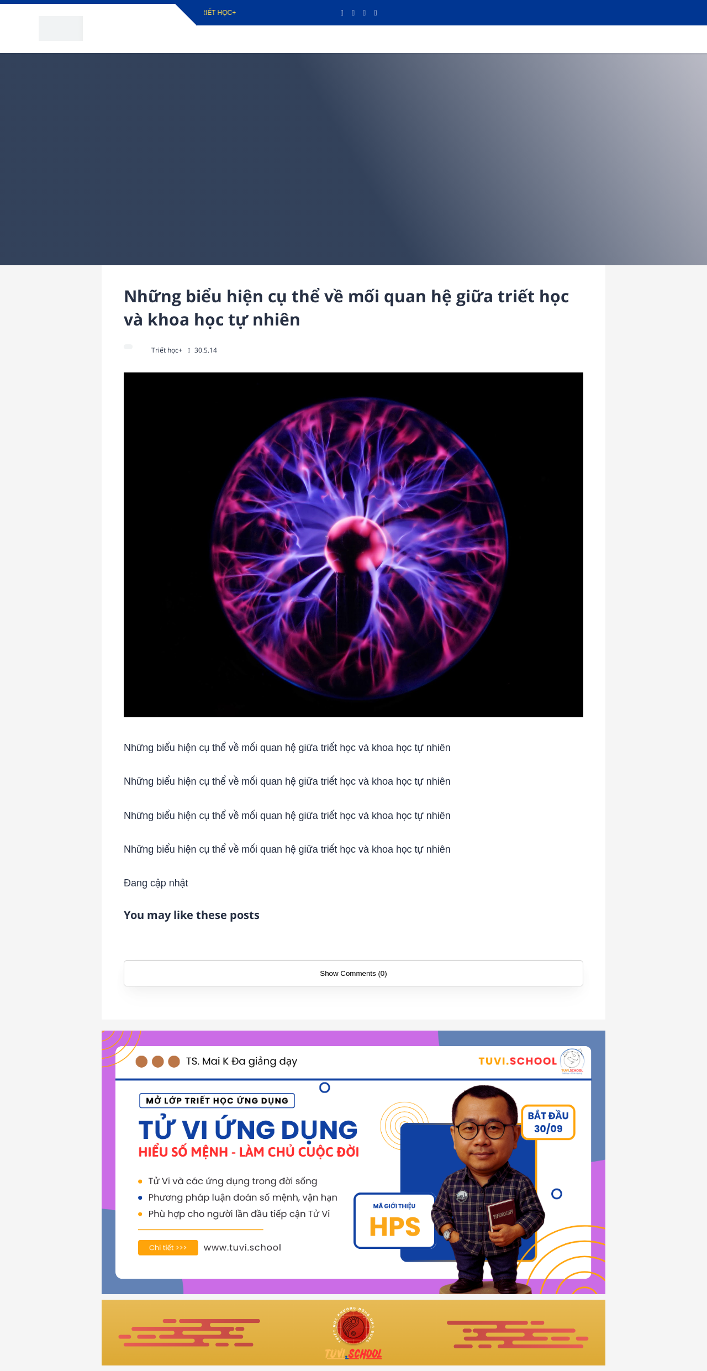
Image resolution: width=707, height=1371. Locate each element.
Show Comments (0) (353, 973)
